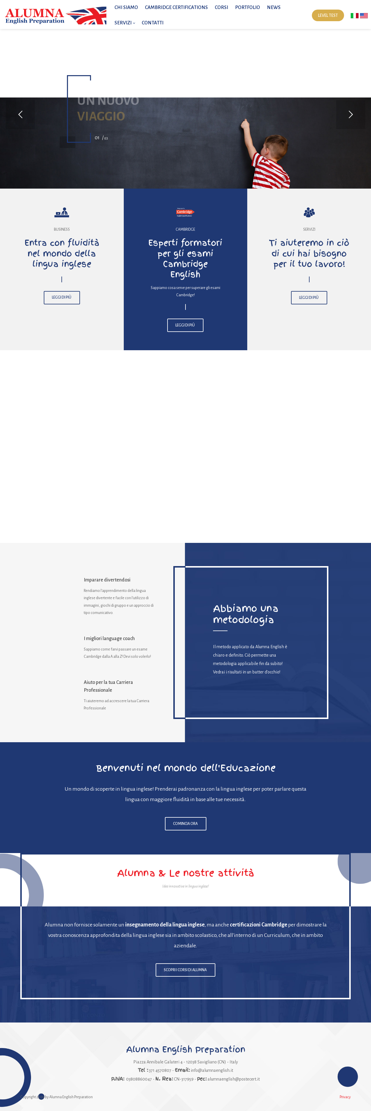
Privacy (345, 1097)
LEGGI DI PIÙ (62, 298)
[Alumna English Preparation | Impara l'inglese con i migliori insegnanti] (55, 15)
